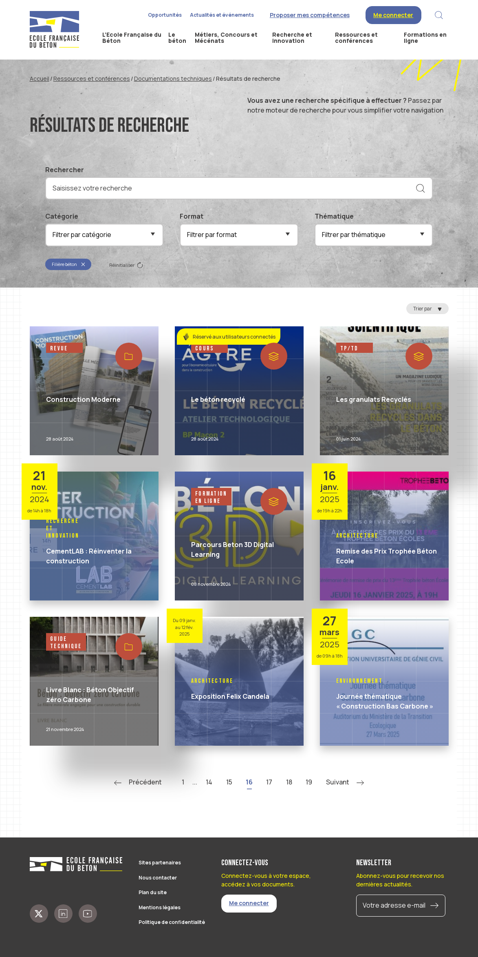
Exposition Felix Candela (230, 696)
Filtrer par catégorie (82, 234)
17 (269, 782)
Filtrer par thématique (353, 234)
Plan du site (153, 892)
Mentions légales (160, 907)
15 (229, 782)
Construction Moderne (83, 399)
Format (191, 216)
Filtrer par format (212, 234)
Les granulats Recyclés (373, 399)
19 (309, 782)
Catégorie (61, 216)
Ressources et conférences (91, 78)
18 (289, 782)
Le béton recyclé (218, 399)
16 (249, 782)
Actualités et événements (222, 14)
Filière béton (69, 264)
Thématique (334, 216)
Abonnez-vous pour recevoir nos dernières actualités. (400, 880)
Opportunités (165, 14)
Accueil (39, 78)
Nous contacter (158, 877)
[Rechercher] (420, 188)
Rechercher (64, 169)
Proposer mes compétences (310, 15)
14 (209, 782)
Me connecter (393, 15)
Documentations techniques (173, 78)
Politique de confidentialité (172, 922)
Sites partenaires (160, 862)
